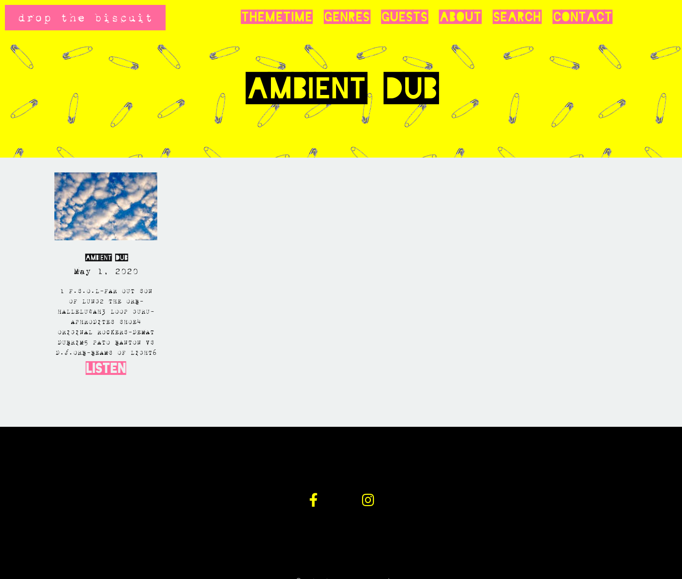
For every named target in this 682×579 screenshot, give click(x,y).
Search (517, 17)
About (460, 17)
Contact (582, 17)
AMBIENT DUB (106, 258)
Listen (106, 368)
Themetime (276, 17)
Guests (404, 17)
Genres (346, 17)
